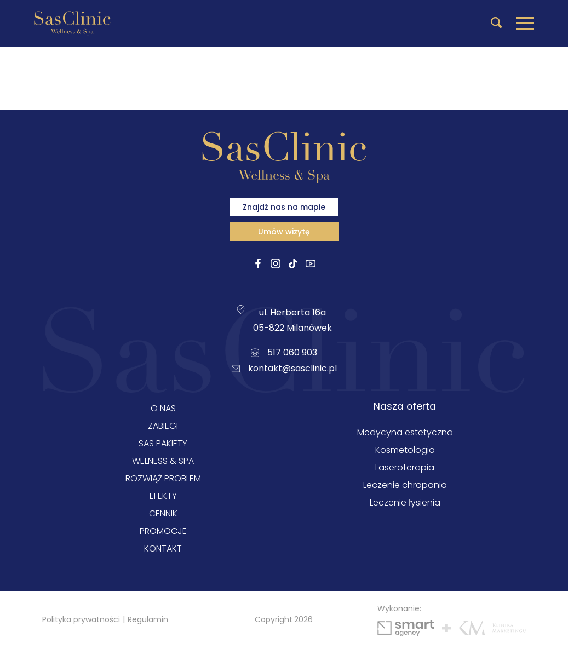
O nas (163, 408)
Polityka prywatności (81, 619)
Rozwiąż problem (163, 478)
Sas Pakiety (163, 443)
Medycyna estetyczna (405, 432)
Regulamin (148, 619)
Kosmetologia (405, 450)
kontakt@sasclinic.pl (284, 368)
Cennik (163, 513)
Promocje (163, 531)
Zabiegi (163, 426)
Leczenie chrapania (405, 485)
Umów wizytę (284, 231)
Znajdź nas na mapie (284, 207)
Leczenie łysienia (405, 502)
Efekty (163, 496)
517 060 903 (284, 352)
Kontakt (163, 548)
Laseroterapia (404, 467)
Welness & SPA (163, 461)
